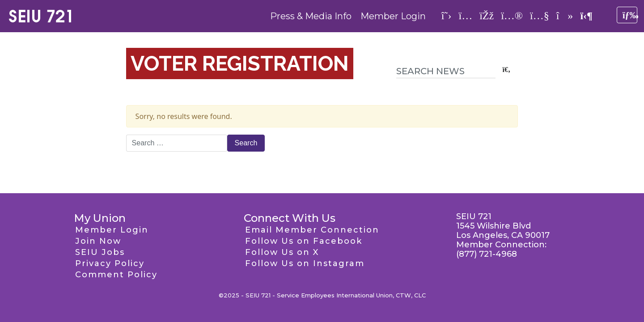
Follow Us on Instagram (304, 263)
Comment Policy (116, 275)
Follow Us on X (282, 252)
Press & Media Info (311, 16)
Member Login (393, 16)
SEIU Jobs (100, 252)
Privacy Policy (109, 263)
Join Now (98, 241)
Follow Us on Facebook (303, 241)
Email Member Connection (312, 230)
